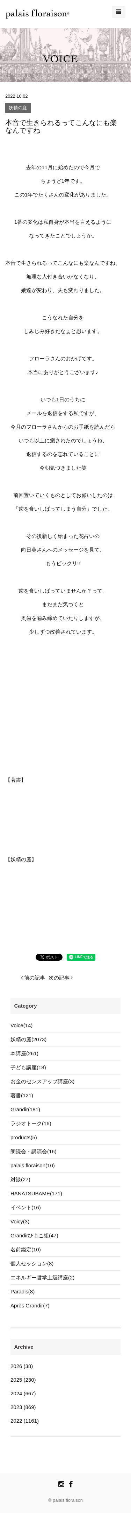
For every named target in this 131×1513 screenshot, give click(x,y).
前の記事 (33, 978)
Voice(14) (21, 1025)
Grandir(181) (25, 1109)
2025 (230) (23, 1380)
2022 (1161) (24, 1421)
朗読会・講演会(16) (33, 1151)
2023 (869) (23, 1407)
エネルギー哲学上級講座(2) (42, 1277)
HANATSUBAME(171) (36, 1193)
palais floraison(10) (32, 1165)
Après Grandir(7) (30, 1305)
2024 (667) (23, 1393)
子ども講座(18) (28, 1067)
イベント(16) (25, 1207)
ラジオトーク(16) (30, 1123)
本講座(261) (24, 1053)
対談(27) (20, 1179)
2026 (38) (21, 1366)
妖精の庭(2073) (28, 1039)
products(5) (23, 1137)
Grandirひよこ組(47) (34, 1235)
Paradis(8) (22, 1291)
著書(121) (21, 1095)
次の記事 (61, 978)
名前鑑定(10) (25, 1249)
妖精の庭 (18, 108)
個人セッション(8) (31, 1263)
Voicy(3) (19, 1221)
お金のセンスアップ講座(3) (42, 1081)
